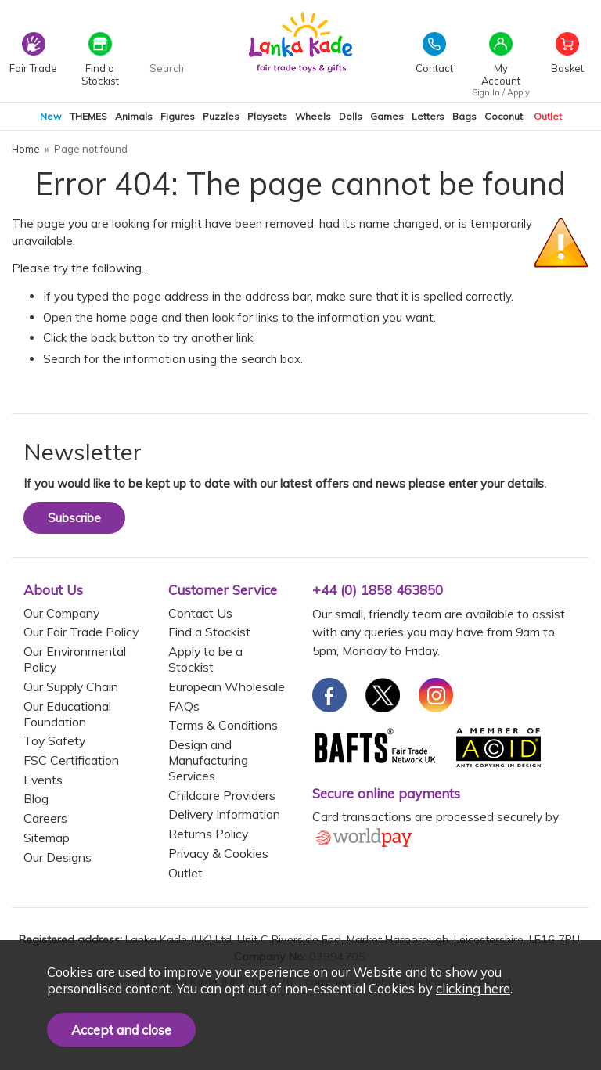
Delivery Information (224, 814)
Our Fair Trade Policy (81, 631)
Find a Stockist (209, 631)
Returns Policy (208, 833)
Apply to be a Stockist (205, 659)
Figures (177, 116)
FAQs (184, 706)
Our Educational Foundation (67, 714)
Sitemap (46, 837)
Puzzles (221, 116)
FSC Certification (71, 760)
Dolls (350, 116)
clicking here (473, 988)
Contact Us (200, 613)
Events (43, 779)
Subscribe (74, 517)
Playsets (267, 116)
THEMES (88, 116)
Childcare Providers (221, 795)
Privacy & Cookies (218, 853)
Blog (36, 798)
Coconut (503, 116)
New (51, 116)
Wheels (313, 116)
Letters (428, 116)
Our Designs (57, 857)
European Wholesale (226, 686)
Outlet (548, 116)
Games (387, 116)
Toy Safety (54, 740)
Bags (464, 116)
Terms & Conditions (223, 725)
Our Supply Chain (70, 686)
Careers (45, 818)
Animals (134, 116)
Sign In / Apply (501, 92)
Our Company (61, 613)
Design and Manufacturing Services (208, 760)
